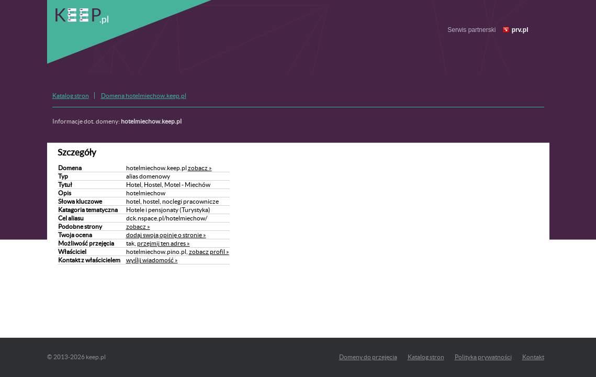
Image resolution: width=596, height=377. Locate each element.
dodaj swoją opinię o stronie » (166, 234)
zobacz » (200, 167)
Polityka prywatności (483, 356)
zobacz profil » (209, 251)
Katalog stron (70, 95)
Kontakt (533, 356)
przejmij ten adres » (163, 243)
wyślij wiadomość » (152, 260)
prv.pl (520, 30)
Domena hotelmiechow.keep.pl (143, 95)
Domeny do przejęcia (368, 356)
